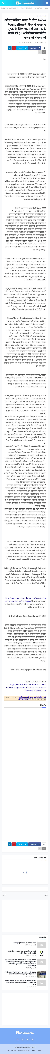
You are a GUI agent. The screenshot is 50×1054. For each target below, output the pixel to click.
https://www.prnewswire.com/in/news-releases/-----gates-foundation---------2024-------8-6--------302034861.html (26, 687)
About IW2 (38, 8)
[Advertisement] (25, 65)
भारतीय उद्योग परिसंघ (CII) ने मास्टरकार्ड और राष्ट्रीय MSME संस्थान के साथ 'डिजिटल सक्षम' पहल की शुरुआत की (20, 973)
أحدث (45, 895)
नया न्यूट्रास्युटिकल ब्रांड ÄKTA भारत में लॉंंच (25, 943)
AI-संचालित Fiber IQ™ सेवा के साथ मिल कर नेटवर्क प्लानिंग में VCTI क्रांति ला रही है (22, 952)
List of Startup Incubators (9, 8)
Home (46, 8)
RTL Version (12, 1050)
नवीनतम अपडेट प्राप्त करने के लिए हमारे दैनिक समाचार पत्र (32, 698)
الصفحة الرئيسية (41, 16)
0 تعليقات (20, 43)
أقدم (4, 895)
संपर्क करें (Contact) (26, 8)
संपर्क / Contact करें (23, 1050)
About (34, 1050)
